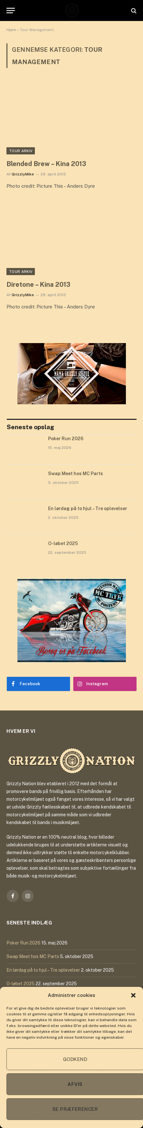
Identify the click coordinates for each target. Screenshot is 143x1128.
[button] (133, 995)
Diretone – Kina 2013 (38, 284)
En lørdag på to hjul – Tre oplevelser (87, 508)
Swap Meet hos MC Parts (75, 473)
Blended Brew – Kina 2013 (46, 164)
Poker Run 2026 (65, 438)
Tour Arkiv (20, 151)
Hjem (11, 30)
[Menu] (10, 10)
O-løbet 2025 (63, 543)
